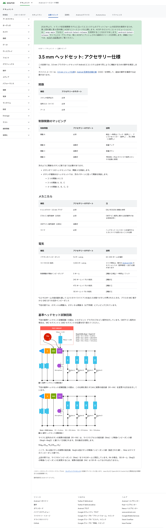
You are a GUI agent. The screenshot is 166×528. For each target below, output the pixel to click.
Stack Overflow (127, 519)
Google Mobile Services (130, 516)
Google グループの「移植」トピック (91, 523)
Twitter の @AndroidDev (86, 505)
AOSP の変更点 (53, 38)
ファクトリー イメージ (42, 516)
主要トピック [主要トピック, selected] (53, 15)
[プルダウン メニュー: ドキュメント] (33, 3)
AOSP (40, 49)
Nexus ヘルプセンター (130, 508)
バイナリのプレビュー (42, 512)
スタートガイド (20, 15)
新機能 (5, 15)
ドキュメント (8, 9)
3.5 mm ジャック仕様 (66, 72)
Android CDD (127, 263)
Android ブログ (83, 508)
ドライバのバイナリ (41, 519)
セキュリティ (37, 15)
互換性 (67, 15)
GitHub (36, 523)
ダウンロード (38, 508)
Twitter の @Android (85, 501)
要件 (35, 505)
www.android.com (129, 512)
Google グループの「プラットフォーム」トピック (96, 516)
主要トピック (61, 49)
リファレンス (117, 15)
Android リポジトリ (41, 501)
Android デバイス (82, 15)
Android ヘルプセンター (131, 501)
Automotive (101, 15)
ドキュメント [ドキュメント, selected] (25, 3)
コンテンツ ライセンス (73, 471)
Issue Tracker (126, 523)
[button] (13, 19)
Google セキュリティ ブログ (88, 512)
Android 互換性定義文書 (87, 72)
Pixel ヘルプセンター (129, 505)
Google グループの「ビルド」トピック (92, 519)
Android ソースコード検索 (49, 3)
